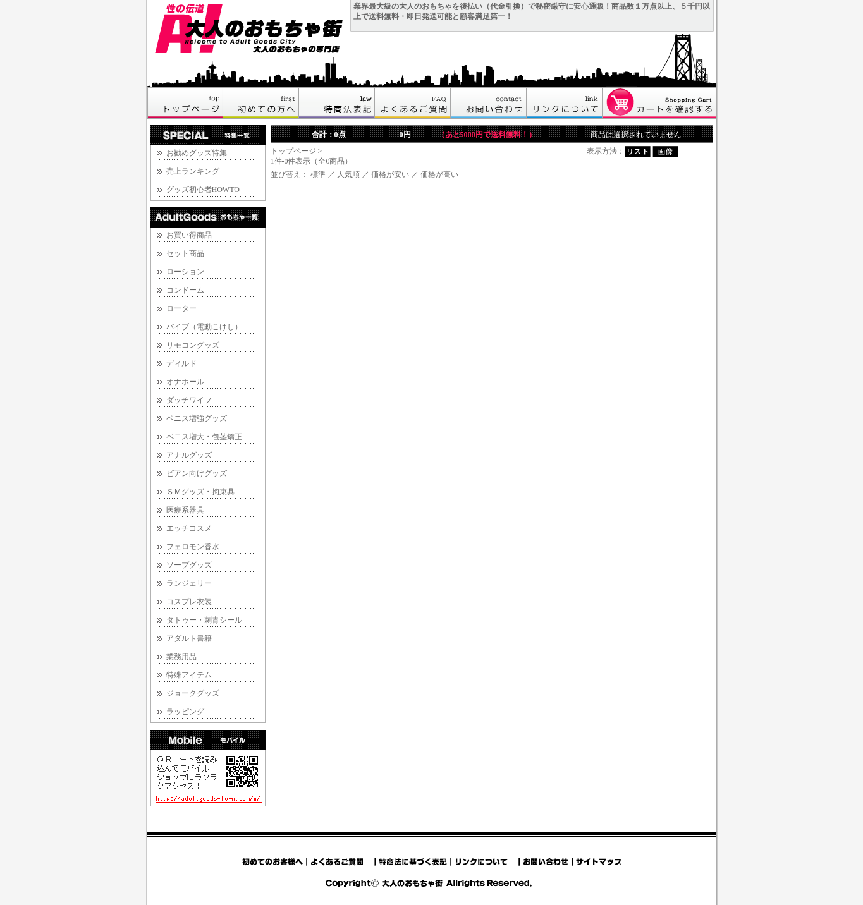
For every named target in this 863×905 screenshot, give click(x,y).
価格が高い (439, 174)
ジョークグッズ (192, 693)
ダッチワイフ (189, 400)
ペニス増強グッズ (196, 418)
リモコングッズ (192, 345)
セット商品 (185, 253)
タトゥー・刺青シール (204, 620)
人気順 (348, 174)
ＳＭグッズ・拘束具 (200, 491)
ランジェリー (189, 583)
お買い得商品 (189, 235)
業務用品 (181, 656)
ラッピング (185, 711)
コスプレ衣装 (189, 601)
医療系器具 (185, 510)
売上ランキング (192, 171)
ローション (185, 271)
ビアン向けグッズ (196, 473)
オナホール (185, 381)
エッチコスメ (189, 528)
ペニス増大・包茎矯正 (204, 436)
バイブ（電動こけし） (204, 326)
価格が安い (390, 174)
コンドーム (185, 290)
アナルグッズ (189, 455)
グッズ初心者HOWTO (203, 189)
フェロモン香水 (192, 546)
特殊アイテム (189, 675)
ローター (181, 308)
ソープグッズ (189, 565)
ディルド (181, 363)
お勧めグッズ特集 (196, 153)
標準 (318, 174)
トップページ (293, 151)
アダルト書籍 (189, 638)
